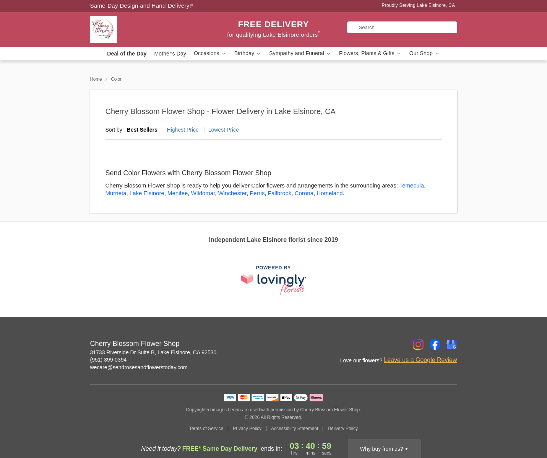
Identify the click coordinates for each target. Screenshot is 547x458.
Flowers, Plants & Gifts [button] (370, 53)
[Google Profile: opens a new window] (451, 344)
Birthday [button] (248, 53)
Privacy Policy (247, 428)
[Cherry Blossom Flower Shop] (145, 29)
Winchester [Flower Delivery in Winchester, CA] (232, 193)
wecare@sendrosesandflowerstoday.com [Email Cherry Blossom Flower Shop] (139, 367)
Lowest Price (223, 130)
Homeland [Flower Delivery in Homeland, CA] (329, 193)
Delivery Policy (343, 428)
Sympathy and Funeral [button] (300, 53)
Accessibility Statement (294, 428)
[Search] (402, 27)
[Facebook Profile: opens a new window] (435, 344)
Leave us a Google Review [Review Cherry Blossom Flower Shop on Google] (420, 360)
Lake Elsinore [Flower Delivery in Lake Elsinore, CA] (147, 193)
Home (96, 79)
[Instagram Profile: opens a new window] (418, 344)
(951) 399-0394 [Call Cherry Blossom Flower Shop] (108, 360)
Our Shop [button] (424, 53)
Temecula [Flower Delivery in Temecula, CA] (411, 185)
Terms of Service (206, 428)
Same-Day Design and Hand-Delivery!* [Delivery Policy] (142, 5)
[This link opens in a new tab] (273, 280)
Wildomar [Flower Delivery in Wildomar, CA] (203, 193)
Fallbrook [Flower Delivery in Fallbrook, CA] (280, 193)
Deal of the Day (126, 54)
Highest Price (183, 130)
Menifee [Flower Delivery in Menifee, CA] (177, 193)
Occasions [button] (210, 53)
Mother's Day (170, 54)
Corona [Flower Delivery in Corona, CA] (304, 193)
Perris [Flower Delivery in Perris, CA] (257, 193)
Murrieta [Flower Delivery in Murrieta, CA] (116, 193)
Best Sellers (142, 130)
